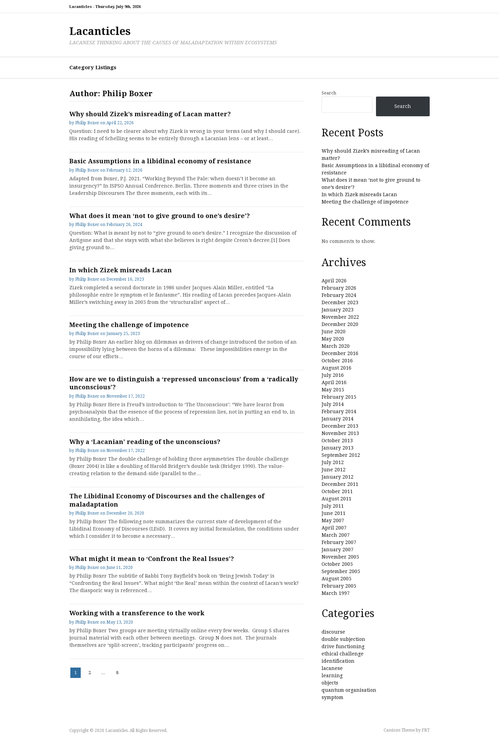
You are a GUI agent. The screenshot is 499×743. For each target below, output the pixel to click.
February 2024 (339, 295)
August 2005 (336, 578)
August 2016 (336, 368)
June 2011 (333, 513)
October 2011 (337, 491)
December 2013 (340, 426)
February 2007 (339, 542)
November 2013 (340, 433)
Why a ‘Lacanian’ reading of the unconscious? (144, 441)
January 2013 (337, 448)
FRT (426, 730)
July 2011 (333, 506)
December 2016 (340, 353)
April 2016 (334, 382)
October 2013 (337, 440)
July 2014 (333, 404)
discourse (333, 632)
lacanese (332, 668)
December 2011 (340, 484)
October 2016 (337, 360)
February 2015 (339, 397)
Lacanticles (100, 31)
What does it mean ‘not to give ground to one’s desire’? (159, 215)
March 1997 (336, 593)
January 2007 (337, 549)
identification (338, 661)
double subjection (343, 639)
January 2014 (337, 419)
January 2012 (337, 477)
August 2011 (336, 498)
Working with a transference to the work (136, 613)
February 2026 (339, 288)
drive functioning (343, 646)
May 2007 (333, 520)
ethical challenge (343, 653)
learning (332, 675)
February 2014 (339, 411)
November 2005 (340, 557)
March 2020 (336, 346)
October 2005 (337, 564)
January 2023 (337, 309)
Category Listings (92, 67)
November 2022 (340, 317)
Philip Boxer (87, 122)
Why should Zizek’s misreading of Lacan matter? (150, 114)
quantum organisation (349, 690)
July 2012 (333, 462)
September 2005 (341, 571)
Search (329, 93)
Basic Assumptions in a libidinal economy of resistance (160, 161)
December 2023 (340, 302)
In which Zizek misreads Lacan (120, 270)
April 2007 (334, 528)
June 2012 (333, 469)
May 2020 (333, 339)
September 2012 (341, 455)
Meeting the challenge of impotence (129, 324)
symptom (332, 697)
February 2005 (339, 586)
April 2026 (334, 280)
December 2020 (340, 324)
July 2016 (333, 375)
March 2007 (336, 535)
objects (330, 683)
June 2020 (333, 331)
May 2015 (333, 389)
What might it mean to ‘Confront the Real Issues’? (151, 558)
